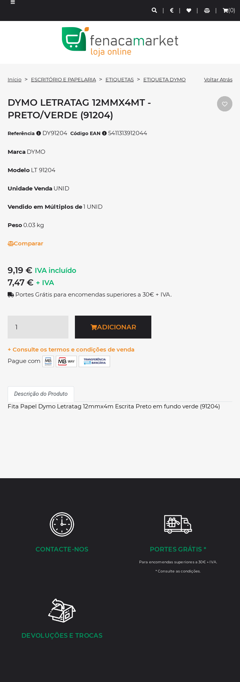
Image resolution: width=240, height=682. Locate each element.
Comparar (25, 243)
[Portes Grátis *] (178, 542)
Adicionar (113, 327)
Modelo (19, 170)
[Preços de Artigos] (172, 10)
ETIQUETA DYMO (164, 79)
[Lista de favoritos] (189, 10)
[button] (13, 10)
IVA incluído (55, 270)
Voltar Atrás (218, 79)
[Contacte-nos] (62, 533)
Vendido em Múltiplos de (45, 206)
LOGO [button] (120, 41)
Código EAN (88, 133)
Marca (17, 151)
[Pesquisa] (155, 10)
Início (14, 79)
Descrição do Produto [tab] (41, 393)
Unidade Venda (30, 188)
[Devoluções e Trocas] (62, 619)
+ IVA (45, 283)
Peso (15, 225)
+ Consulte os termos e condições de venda (71, 349)
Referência (24, 133)
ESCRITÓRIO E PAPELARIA (63, 79)
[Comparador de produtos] (207, 10)
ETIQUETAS (119, 79)
